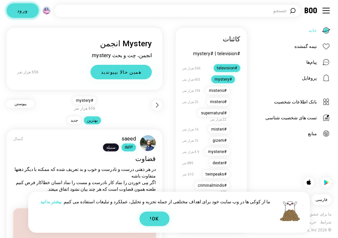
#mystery (203, 53)
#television (228, 53)
